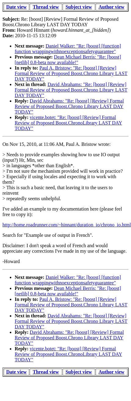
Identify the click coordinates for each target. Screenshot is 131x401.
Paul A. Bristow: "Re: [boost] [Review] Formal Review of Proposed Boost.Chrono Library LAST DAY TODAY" (71, 73)
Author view (112, 6)
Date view (16, 6)
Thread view (46, 6)
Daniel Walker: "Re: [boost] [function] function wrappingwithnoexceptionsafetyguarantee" (68, 48)
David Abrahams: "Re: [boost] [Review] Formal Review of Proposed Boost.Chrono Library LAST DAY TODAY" (71, 90)
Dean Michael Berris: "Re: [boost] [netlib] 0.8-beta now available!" (68, 59)
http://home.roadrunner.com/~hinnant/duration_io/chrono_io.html (66, 224)
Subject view (78, 6)
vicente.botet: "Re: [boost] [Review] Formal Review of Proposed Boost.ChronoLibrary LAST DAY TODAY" (68, 123)
